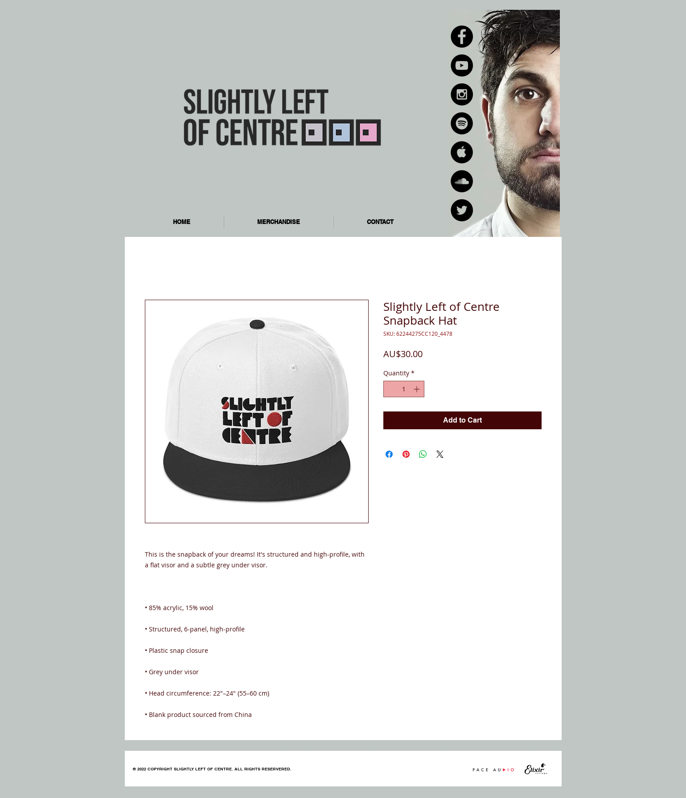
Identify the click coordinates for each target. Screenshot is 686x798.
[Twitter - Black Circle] (462, 210)
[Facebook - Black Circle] (462, 36)
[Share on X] (440, 454)
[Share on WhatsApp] (423, 454)
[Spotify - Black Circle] (462, 123)
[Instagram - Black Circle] (462, 94)
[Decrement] (390, 389)
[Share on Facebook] (389, 454)
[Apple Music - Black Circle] (462, 152)
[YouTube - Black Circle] (462, 65)
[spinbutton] (404, 389)
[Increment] (417, 389)
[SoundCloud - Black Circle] (462, 181)
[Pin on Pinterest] (406, 454)
